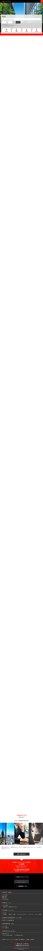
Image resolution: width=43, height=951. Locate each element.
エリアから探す (5, 894)
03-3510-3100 (23, 870)
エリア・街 (31, 914)
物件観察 (4, 914)
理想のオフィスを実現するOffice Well (9, 906)
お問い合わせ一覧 (5, 933)
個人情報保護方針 (22, 939)
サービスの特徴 (5, 905)
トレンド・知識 (38, 914)
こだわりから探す (5, 899)
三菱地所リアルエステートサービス (8, 939)
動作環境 (32, 939)
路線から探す (4, 896)
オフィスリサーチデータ (22, 914)
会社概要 (16, 939)
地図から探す (4, 897)
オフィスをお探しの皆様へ (8, 935)
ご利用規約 (27, 939)
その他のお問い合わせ (19, 935)
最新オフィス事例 (12, 914)
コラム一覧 (4, 912)
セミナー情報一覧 (5, 927)
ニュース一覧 (4, 926)
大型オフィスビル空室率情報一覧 (8, 920)
